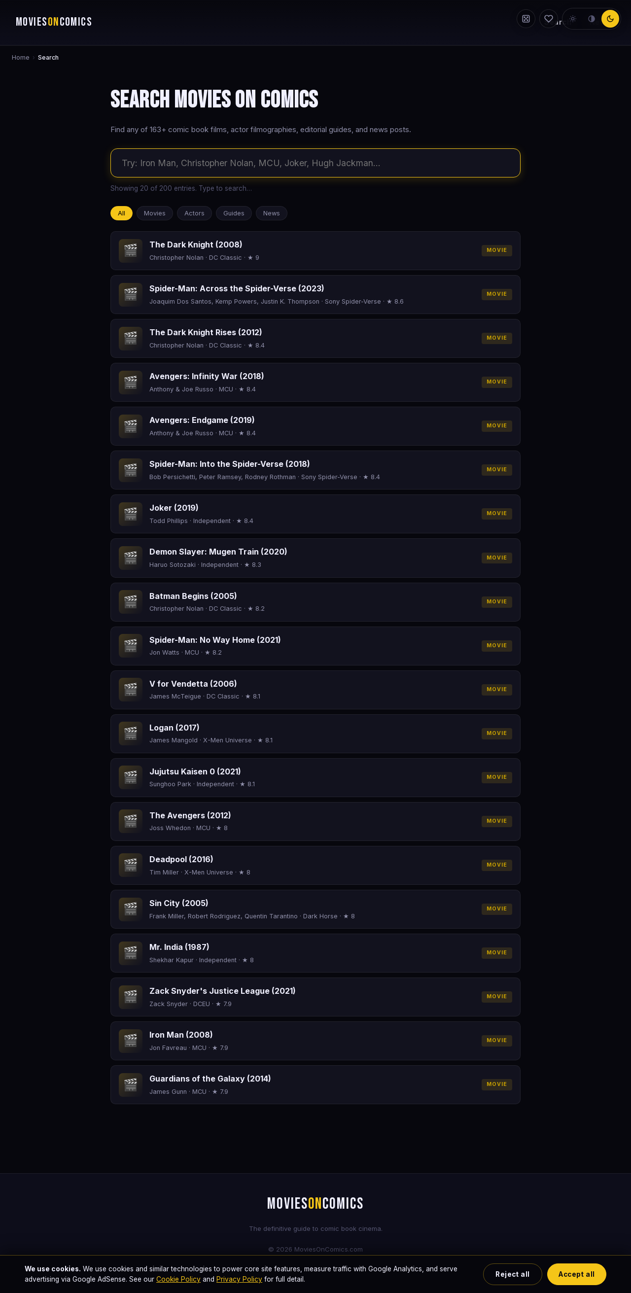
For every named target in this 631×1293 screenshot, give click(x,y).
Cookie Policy (178, 1279)
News (271, 213)
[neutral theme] (591, 19)
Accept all (577, 1274)
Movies (155, 213)
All (121, 213)
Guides (234, 213)
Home (21, 57)
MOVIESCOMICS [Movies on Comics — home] (54, 22)
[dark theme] (610, 19)
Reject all (512, 1274)
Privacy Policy (239, 1279)
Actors (194, 213)
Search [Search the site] (557, 22)
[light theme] (573, 19)
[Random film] (526, 18)
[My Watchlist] (548, 18)
